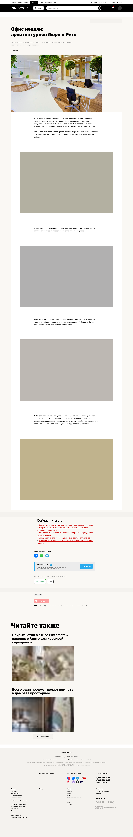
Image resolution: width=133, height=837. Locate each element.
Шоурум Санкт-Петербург (19, 817)
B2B (55, 2)
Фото (41, 2)
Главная (13, 2)
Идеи (69, 789)
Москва (101, 2)
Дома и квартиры (76, 605)
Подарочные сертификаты (19, 800)
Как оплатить (15, 793)
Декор (14, 21)
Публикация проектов (74, 797)
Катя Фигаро (14, 50)
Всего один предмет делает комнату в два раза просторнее (66, 525)
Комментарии (38, 594)
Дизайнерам (48, 2)
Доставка (14, 791)
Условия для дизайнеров (18, 806)
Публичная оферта (85, 759)
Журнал (33, 2)
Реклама (98, 793)
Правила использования (49, 759)
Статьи (69, 791)
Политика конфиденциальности (68, 759)
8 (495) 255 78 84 (117, 2)
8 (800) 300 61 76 (103, 780)
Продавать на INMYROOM (18, 804)
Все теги (88, 605)
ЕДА (68, 802)
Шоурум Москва (16, 815)
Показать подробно (101, 782)
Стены (83, 605)
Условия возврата (16, 795)
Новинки (13, 813)
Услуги (26, 2)
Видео (69, 793)
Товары (20, 2)
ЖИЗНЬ (69, 804)
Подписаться (86, 566)
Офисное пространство (50, 605)
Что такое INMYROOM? (102, 791)
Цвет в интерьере (66, 605)
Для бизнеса (15, 808)
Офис (59, 605)
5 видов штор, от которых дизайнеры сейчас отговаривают (65, 538)
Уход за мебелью (16, 797)
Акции (13, 811)
